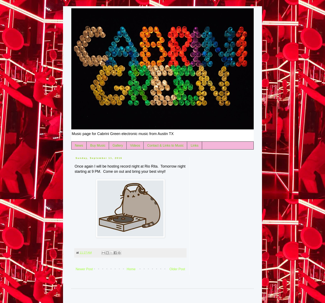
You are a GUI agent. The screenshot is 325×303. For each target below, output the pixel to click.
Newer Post (84, 269)
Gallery (118, 145)
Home (131, 269)
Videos (135, 145)
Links (194, 145)
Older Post (177, 269)
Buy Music (98, 145)
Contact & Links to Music (165, 145)
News (79, 145)
